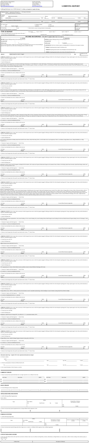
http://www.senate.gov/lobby (37, 6)
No (2, 439)
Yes (5, 439)
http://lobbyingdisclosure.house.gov (7, 6)
